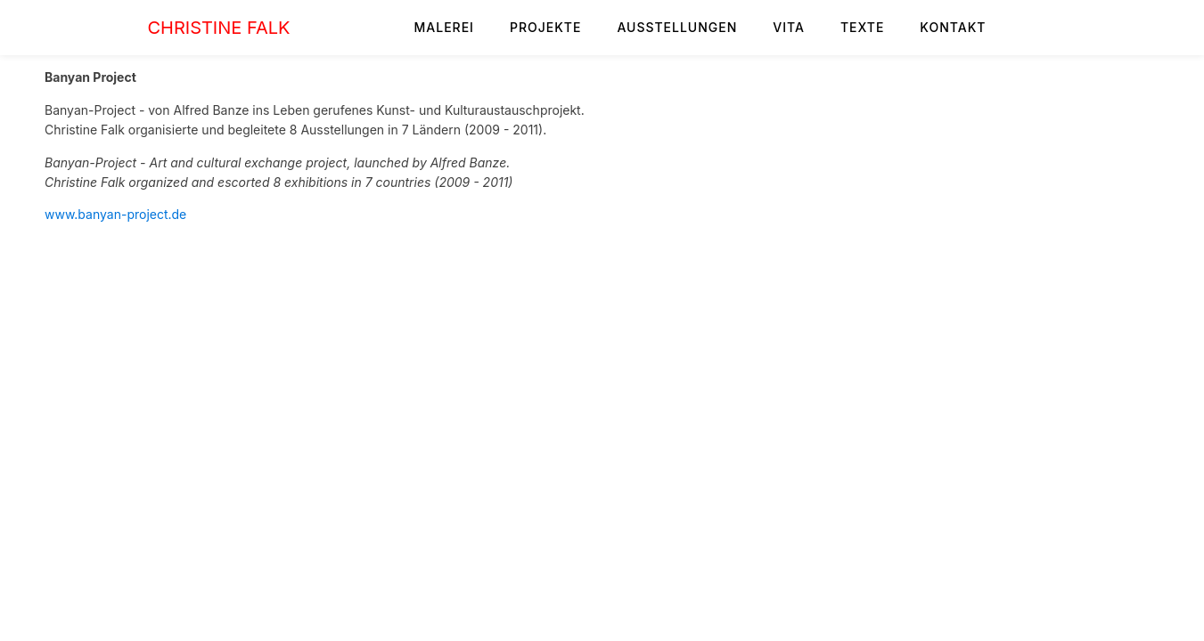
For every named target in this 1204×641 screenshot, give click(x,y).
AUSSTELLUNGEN (677, 27)
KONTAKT (953, 27)
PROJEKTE (546, 27)
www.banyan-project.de (115, 214)
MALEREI (444, 27)
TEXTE (862, 27)
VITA (789, 27)
